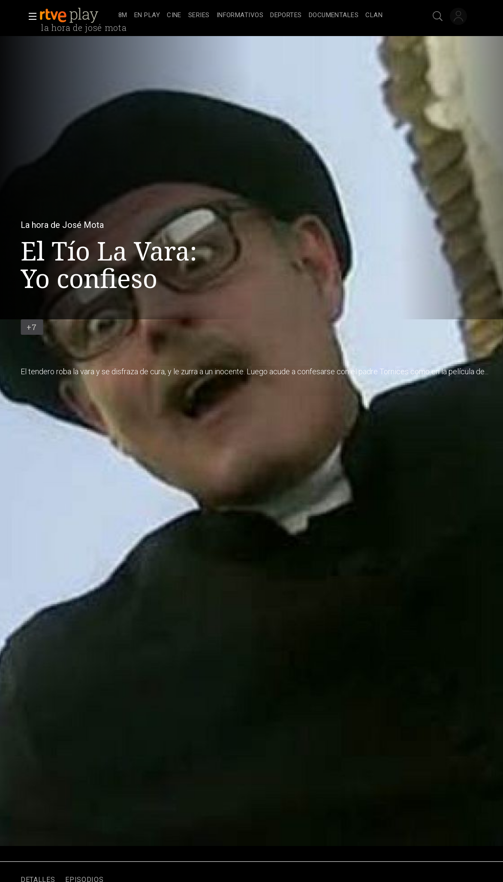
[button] (30, 16)
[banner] (77, 15)
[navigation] (261, 15)
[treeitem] (122, 16)
